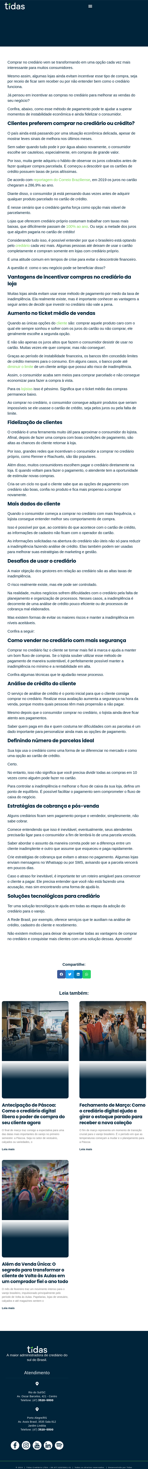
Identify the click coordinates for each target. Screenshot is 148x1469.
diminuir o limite (20, 366)
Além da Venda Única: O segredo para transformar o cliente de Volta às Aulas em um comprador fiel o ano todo (35, 1273)
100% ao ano (77, 226)
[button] (90, 6)
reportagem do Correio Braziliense (62, 179)
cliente (61, 323)
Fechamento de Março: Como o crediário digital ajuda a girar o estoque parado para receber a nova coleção (112, 1114)
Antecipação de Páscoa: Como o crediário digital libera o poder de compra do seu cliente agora (33, 1114)
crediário (23, 245)
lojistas (27, 388)
